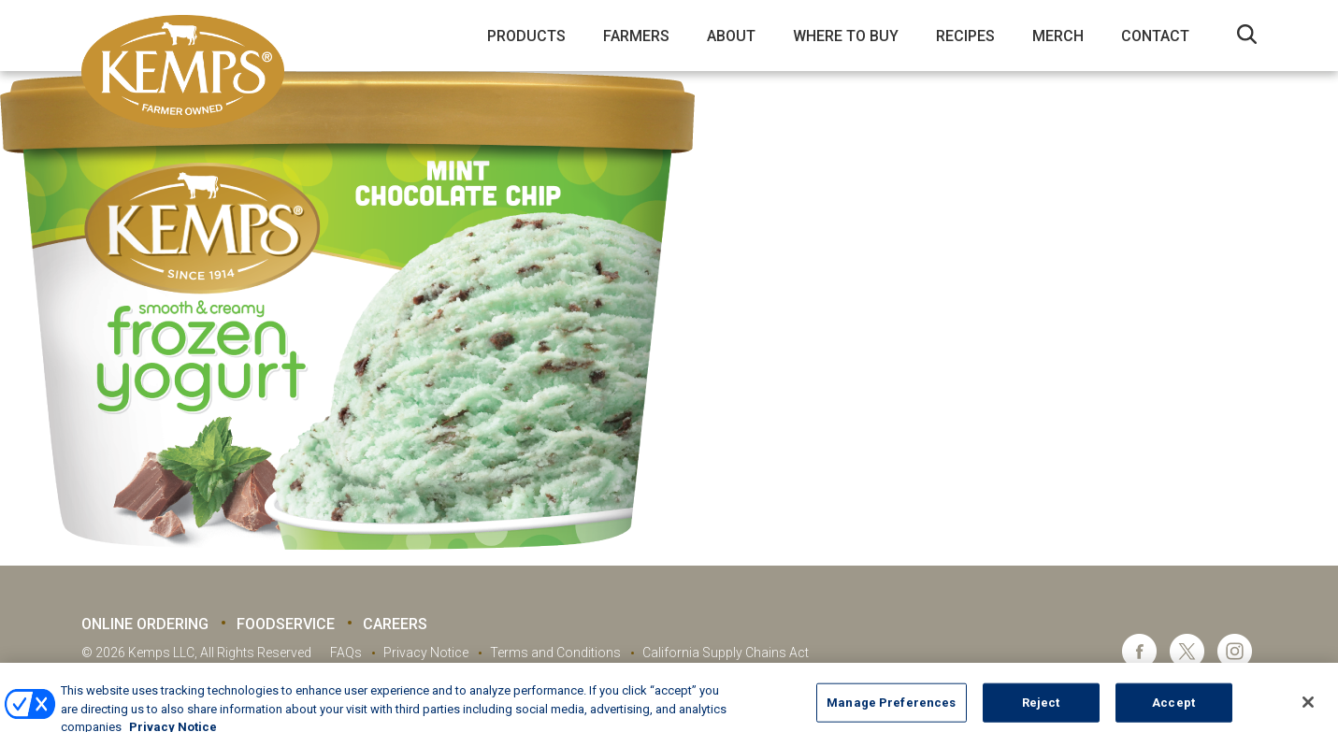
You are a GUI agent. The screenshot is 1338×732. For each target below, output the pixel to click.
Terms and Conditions (555, 652)
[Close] (1308, 710)
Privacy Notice (425, 652)
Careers (395, 624)
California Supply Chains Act (725, 652)
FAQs (346, 652)
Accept (1173, 710)
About (731, 36)
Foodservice (286, 624)
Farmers (636, 36)
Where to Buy (846, 36)
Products (526, 36)
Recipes (965, 36)
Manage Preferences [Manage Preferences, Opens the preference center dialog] (891, 710)
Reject (1041, 710)
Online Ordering (145, 624)
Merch (1058, 36)
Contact (1155, 36)
